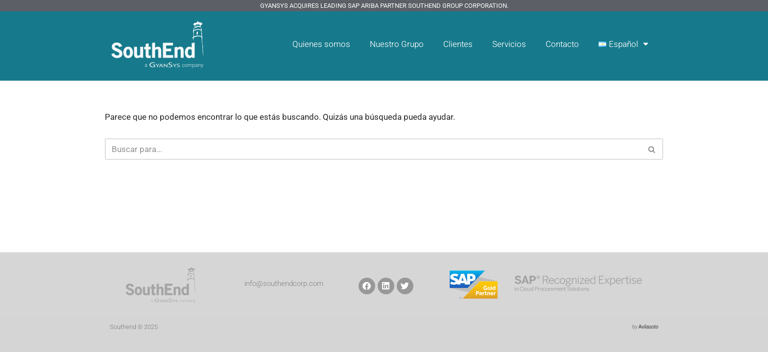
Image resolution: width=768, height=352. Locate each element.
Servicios (508, 44)
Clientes (457, 44)
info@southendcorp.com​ (283, 283)
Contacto (562, 44)
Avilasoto (648, 327)
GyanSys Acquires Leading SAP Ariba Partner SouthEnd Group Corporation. (384, 5)
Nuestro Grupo (395, 44)
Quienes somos (319, 44)
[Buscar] (373, 149)
